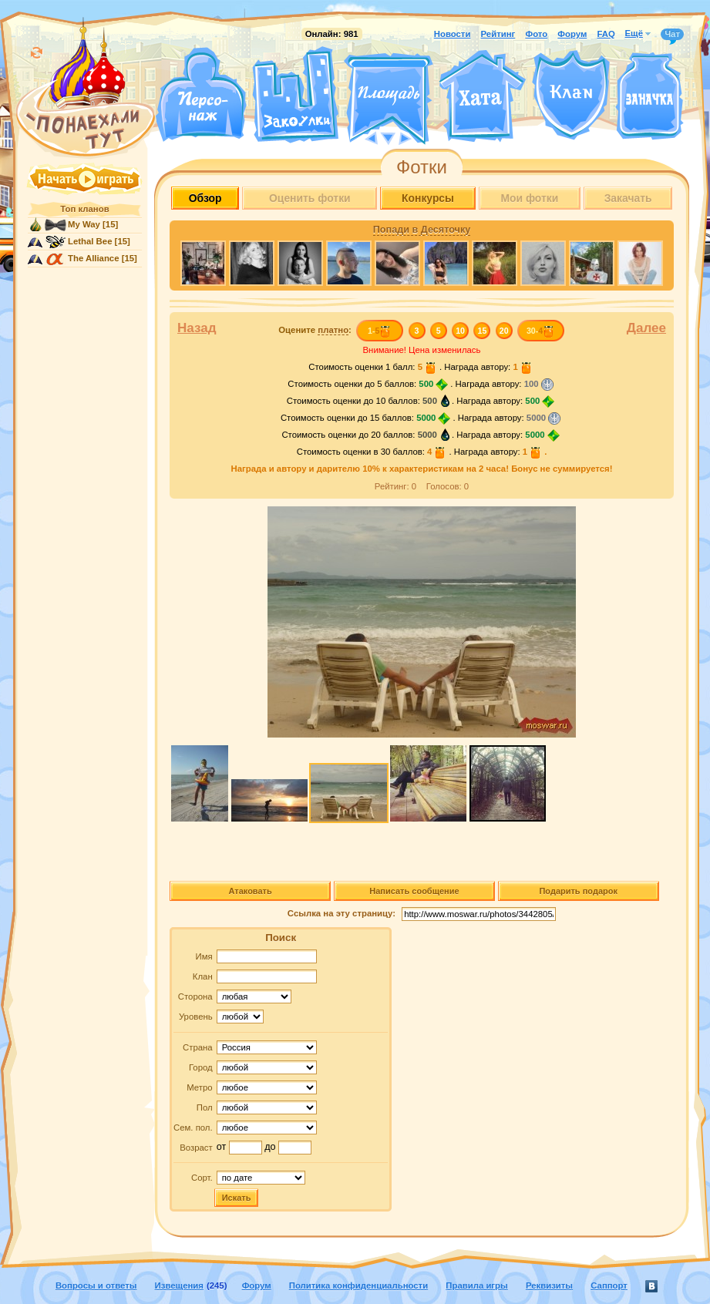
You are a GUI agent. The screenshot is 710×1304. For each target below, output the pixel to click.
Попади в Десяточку (421, 229)
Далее (646, 328)
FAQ (605, 34)
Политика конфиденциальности (358, 1285)
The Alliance (93, 258)
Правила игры (476, 1285)
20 (504, 330)
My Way (84, 224)
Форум (572, 34)
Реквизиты (549, 1285)
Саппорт (609, 1285)
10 (460, 330)
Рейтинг (498, 34)
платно (333, 329)
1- (380, 330)
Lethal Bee (90, 241)
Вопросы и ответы (96, 1285)
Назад (197, 328)
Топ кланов (84, 208)
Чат (672, 34)
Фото (536, 34)
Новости (452, 34)
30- (541, 330)
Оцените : (315, 330)
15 (482, 330)
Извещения (179, 1285)
